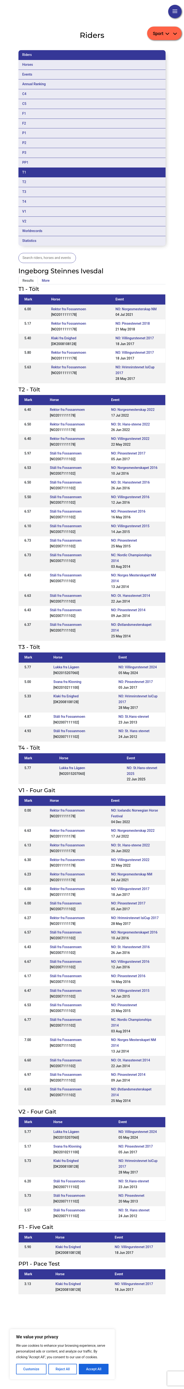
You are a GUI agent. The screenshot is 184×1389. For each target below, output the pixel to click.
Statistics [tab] (29, 241)
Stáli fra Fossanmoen (66, 453)
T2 (24, 182)
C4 (24, 94)
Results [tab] (28, 280)
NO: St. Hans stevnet (133, 731)
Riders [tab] (27, 55)
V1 (24, 211)
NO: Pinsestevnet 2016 (128, 511)
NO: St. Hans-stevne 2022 (130, 424)
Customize (31, 1369)
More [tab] (46, 280)
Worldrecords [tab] (32, 231)
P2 (24, 143)
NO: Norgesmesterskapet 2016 (134, 468)
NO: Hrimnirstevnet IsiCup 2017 (135, 918)
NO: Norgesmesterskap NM (136, 309)
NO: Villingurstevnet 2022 (130, 439)
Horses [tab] (27, 64)
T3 (24, 192)
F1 (24, 113)
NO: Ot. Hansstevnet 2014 (130, 596)
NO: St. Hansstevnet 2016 (130, 482)
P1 (24, 133)
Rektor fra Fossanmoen (68, 309)
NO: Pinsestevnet (124, 540)
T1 (24, 172)
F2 (24, 123)
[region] (62, 1354)
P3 (24, 153)
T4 (24, 202)
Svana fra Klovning (67, 682)
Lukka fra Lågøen (66, 667)
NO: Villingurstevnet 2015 (130, 526)
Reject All (63, 1369)
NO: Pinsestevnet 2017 (128, 453)
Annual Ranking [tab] (34, 84)
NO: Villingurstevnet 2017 (134, 338)
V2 (24, 221)
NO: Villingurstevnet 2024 (137, 667)
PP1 (25, 162)
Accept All (93, 1369)
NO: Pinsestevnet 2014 (128, 610)
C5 (24, 104)
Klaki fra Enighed (63, 338)
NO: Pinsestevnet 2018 (132, 323)
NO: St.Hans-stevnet (133, 716)
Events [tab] (27, 74)
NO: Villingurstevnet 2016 (130, 497)
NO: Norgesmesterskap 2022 (133, 410)
